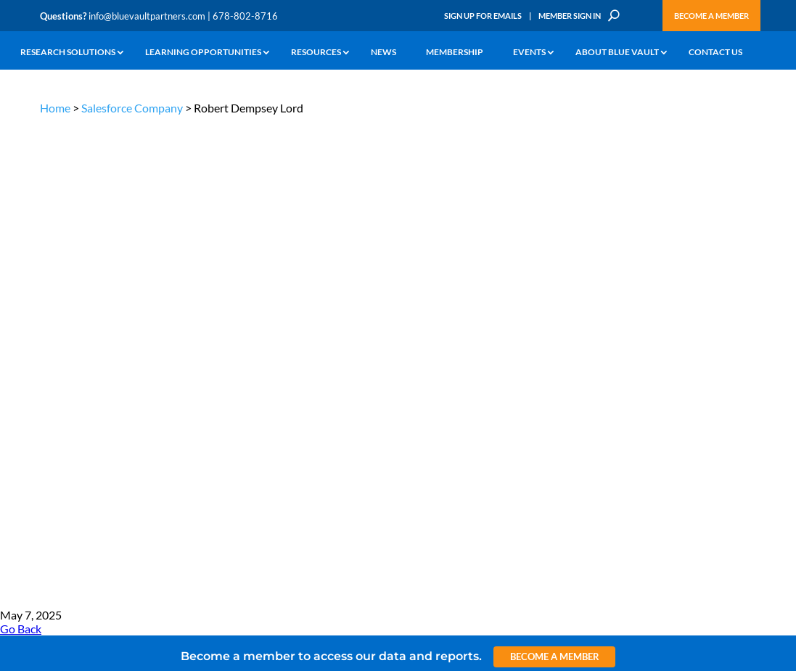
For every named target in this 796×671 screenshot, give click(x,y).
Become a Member (711, 16)
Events (529, 52)
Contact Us (715, 52)
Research (57, 363)
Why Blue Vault (69, 430)
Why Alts (57, 313)
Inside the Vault (262, 347)
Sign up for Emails (645, 536)
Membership (454, 52)
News (383, 52)
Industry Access (70, 380)
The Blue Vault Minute (153, 324)
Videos (125, 374)
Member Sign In (569, 16)
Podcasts (129, 358)
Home (55, 108)
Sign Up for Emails (483, 16)
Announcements (264, 330)
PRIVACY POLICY (662, 247)
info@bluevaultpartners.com (147, 16)
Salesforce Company (132, 108)
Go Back (20, 147)
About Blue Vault (617, 52)
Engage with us (688, 354)
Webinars (130, 341)
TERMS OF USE (728, 247)
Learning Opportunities (203, 52)
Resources (316, 52)
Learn (51, 330)
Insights (248, 313)
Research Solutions (67, 52)
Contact (55, 447)
